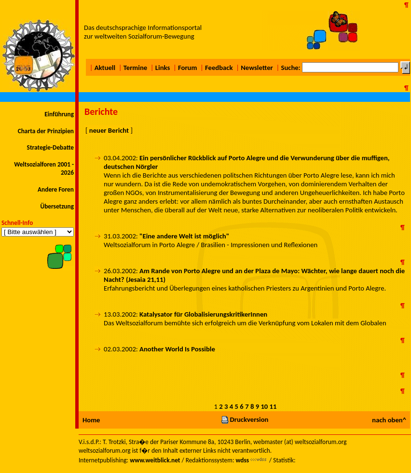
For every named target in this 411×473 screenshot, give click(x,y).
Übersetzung (57, 206)
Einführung (59, 114)
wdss (242, 460)
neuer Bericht (109, 130)
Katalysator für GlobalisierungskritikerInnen (203, 314)
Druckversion (244, 419)
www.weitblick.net (155, 460)
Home (91, 420)
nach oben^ (389, 420)
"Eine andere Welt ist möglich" (184, 236)
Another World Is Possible (177, 349)
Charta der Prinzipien (46, 131)
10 (264, 406)
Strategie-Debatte (50, 147)
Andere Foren (56, 189)
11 (273, 406)
